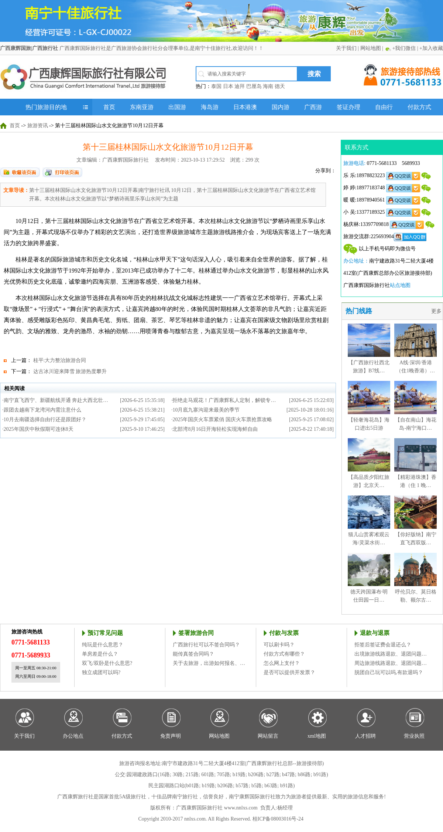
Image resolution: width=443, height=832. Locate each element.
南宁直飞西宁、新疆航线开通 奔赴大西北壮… (56, 400)
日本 (228, 86)
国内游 (280, 107)
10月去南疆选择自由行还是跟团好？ (45, 419)
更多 (437, 311)
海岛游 (210, 107)
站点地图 (400, 285)
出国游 (177, 107)
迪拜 (239, 86)
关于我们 (346, 48)
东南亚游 (142, 107)
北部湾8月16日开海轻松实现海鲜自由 (215, 429)
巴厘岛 (254, 86)
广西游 (313, 107)
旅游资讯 (37, 125)
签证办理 (348, 107)
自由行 (384, 107)
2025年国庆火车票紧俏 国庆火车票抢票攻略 (222, 419)
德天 (280, 86)
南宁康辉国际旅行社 (252, 796)
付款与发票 (284, 633)
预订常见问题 (105, 633)
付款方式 (419, 107)
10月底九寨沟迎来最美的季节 (206, 410)
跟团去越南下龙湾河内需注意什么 (42, 410)
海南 (268, 86)
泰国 (216, 86)
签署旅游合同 (196, 633)
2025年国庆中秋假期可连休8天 (38, 429)
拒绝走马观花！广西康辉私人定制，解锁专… (224, 400)
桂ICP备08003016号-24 (278, 819)
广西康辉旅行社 (75, 796)
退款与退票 (374, 633)
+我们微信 (404, 48)
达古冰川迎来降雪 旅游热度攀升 (70, 371)
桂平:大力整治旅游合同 (59, 360)
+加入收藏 (431, 48)
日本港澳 (245, 107)
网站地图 (370, 48)
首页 (109, 107)
